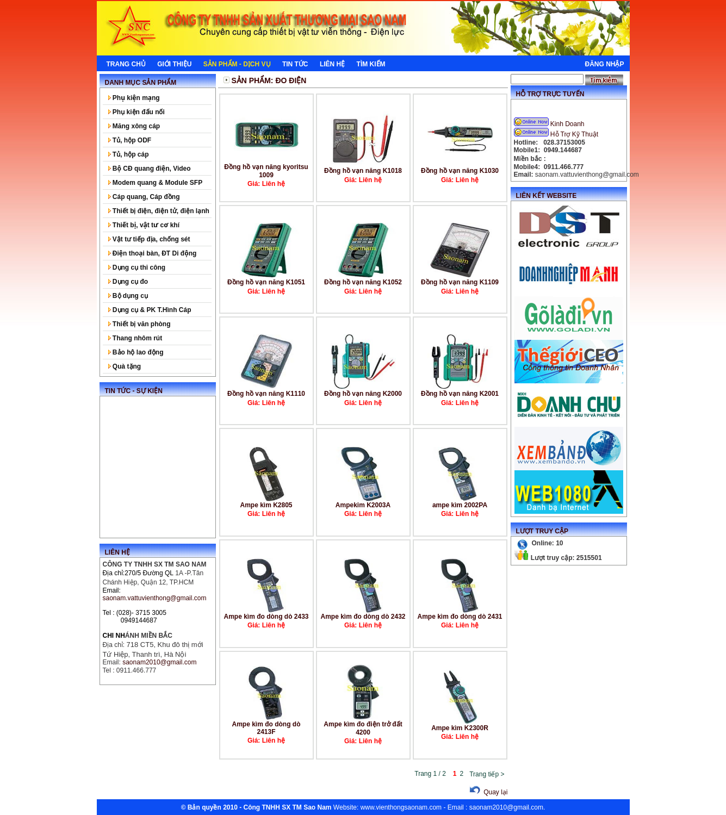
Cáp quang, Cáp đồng (144, 197)
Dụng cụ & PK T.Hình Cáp (149, 310)
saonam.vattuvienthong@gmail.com (155, 598)
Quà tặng (124, 366)
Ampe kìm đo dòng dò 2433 (266, 616)
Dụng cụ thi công (137, 267)
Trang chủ (126, 64)
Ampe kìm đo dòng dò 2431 (459, 616)
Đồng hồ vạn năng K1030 (460, 171)
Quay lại (487, 792)
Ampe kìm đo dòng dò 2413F (266, 728)
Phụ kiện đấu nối (136, 112)
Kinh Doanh (550, 124)
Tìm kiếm (371, 64)
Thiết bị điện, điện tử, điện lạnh (158, 211)
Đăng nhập (604, 64)
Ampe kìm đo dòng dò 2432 (362, 616)
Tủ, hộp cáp (128, 154)
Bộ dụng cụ (128, 296)
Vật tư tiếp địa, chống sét (149, 239)
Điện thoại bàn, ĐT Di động (152, 253)
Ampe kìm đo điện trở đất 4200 (363, 728)
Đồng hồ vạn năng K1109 (460, 282)
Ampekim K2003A (363, 505)
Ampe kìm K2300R (459, 728)
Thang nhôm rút (135, 338)
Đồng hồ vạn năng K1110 (266, 393)
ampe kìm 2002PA (459, 505)
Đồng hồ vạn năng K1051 (266, 282)
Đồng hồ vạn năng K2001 (460, 393)
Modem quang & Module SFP (155, 182)
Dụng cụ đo (128, 281)
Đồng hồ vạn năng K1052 (363, 282)
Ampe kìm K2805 (266, 505)
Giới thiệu (174, 64)
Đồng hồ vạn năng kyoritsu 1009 (266, 171)
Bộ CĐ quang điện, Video (149, 168)
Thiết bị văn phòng (139, 324)
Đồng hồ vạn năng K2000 (363, 393)
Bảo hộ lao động (136, 352)
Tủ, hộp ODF (130, 140)
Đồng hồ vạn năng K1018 (363, 171)
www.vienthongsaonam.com (401, 807)
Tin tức (295, 64)
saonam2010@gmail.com (506, 807)
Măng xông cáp (134, 126)
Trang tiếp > (486, 774)
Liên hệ (332, 64)
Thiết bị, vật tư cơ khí (144, 225)
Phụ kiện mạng (134, 98)
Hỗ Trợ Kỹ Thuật (557, 134)
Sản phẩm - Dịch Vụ (237, 64)
